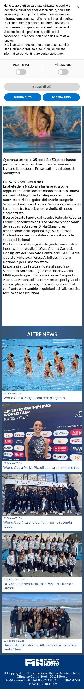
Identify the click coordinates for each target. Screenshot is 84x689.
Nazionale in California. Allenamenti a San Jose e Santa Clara (40, 647)
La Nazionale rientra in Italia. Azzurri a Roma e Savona (38, 585)
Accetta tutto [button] (61, 97)
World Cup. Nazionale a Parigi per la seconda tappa (37, 524)
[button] (78, 7)
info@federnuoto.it (17, 680)
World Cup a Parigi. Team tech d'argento (34, 397)
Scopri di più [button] (42, 86)
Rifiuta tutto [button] (23, 97)
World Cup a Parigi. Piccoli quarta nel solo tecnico (41, 467)
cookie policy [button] (63, 18)
